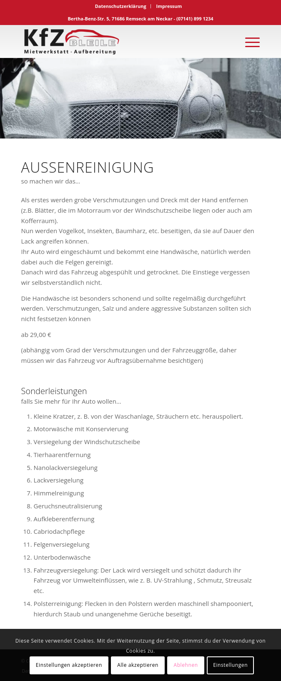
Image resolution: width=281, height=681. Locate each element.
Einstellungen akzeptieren (69, 664)
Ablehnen (185, 664)
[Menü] (248, 41)
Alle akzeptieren (137, 664)
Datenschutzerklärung (120, 6)
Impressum (169, 6)
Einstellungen (230, 664)
